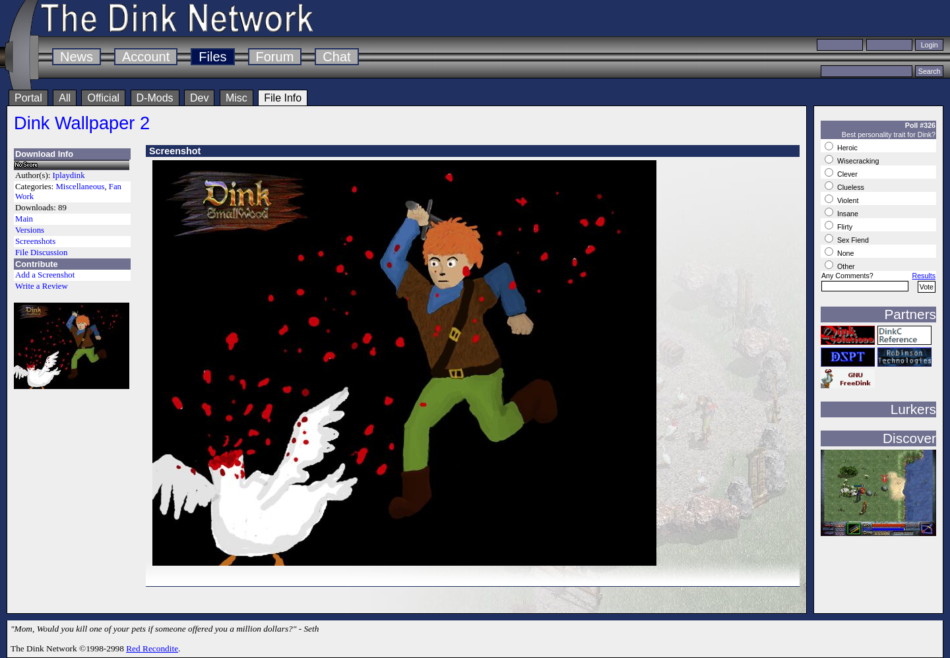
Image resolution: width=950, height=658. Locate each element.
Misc (236, 98)
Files (212, 56)
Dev (199, 98)
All (65, 98)
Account (146, 56)
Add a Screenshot (45, 275)
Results (923, 276)
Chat (336, 56)
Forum (275, 56)
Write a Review (41, 286)
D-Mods (155, 98)
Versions (29, 230)
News (76, 56)
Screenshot (175, 151)
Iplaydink (69, 175)
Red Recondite (152, 648)
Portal (28, 98)
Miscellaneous (79, 186)
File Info (282, 98)
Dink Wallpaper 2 (82, 123)
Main (24, 219)
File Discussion (41, 252)
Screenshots (35, 241)
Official (103, 98)
